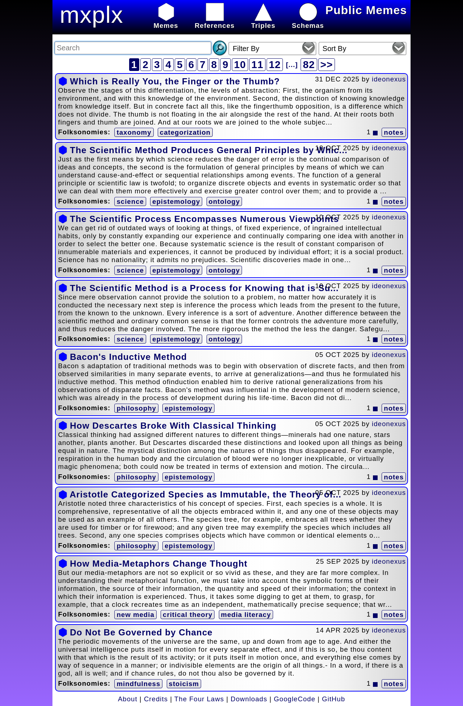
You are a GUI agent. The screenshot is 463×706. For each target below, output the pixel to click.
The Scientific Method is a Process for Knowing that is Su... (204, 288)
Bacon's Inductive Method (128, 357)
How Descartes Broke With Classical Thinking (173, 425)
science (130, 201)
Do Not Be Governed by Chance (141, 632)
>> (326, 64)
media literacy (246, 614)
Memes (165, 21)
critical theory (187, 614)
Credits (156, 699)
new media (135, 614)
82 (309, 64)
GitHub (333, 699)
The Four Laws (199, 699)
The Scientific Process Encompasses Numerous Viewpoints (204, 219)
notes (394, 132)
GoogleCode (294, 699)
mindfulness (138, 684)
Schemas (308, 21)
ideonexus (389, 79)
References (215, 21)
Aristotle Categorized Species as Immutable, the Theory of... (205, 494)
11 (257, 64)
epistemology (176, 201)
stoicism (184, 684)
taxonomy (133, 132)
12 (275, 64)
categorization (185, 132)
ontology (224, 201)
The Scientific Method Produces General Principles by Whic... (208, 150)
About (127, 699)
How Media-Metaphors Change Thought (158, 563)
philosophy (136, 408)
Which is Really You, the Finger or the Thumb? (175, 81)
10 (240, 64)
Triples (263, 21)
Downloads (249, 699)
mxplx (91, 14)
